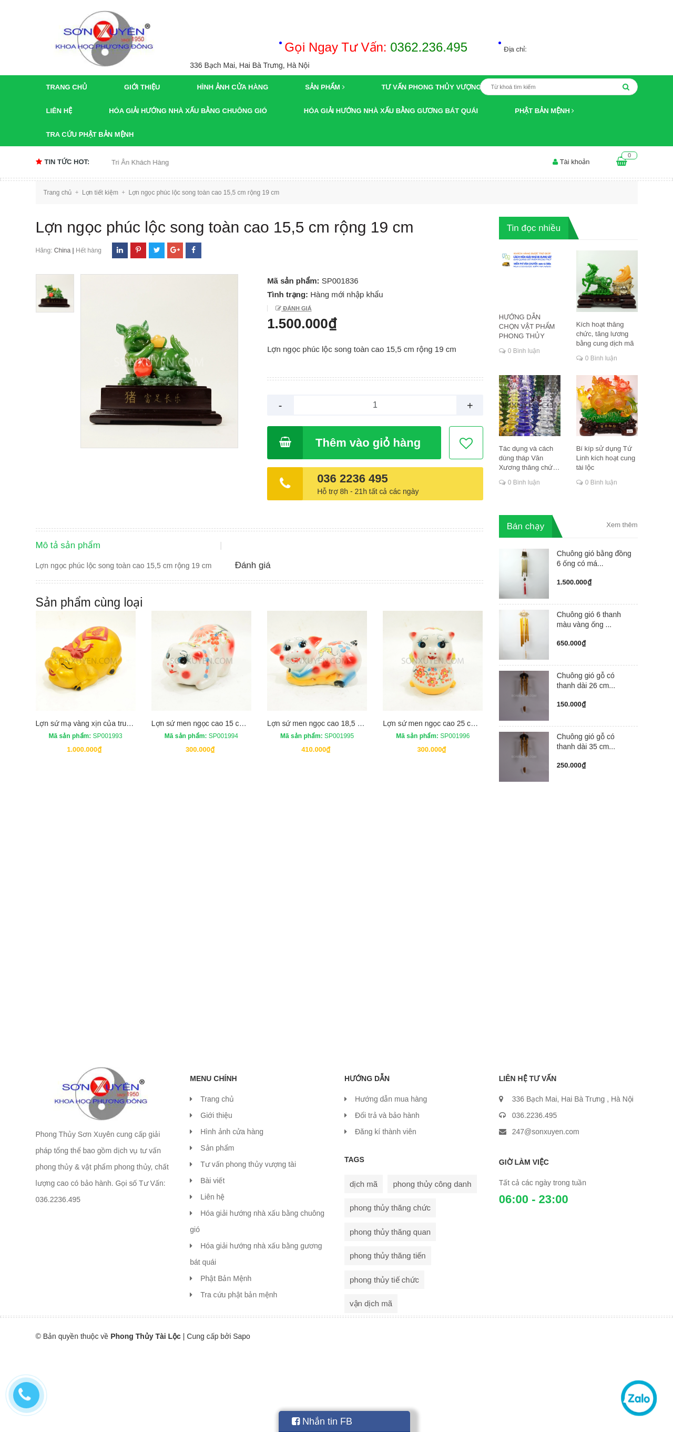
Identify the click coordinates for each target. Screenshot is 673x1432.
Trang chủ (67, 87)
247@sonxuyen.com (545, 1209)
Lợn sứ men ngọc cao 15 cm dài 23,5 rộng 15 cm (231, 808)
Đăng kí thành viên (385, 1209)
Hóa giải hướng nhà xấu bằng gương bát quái (391, 111)
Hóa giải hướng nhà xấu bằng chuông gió (188, 111)
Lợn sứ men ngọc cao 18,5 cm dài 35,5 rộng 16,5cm (353, 808)
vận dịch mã (371, 1380)
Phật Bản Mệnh (544, 111)
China (62, 250)
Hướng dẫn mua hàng (391, 1176)
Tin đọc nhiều (534, 228)
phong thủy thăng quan (390, 1309)
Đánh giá (296, 308)
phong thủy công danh (432, 1261)
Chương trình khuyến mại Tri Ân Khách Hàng (120, 162)
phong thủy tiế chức (384, 1357)
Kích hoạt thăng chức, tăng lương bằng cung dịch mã (605, 333)
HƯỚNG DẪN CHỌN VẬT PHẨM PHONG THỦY (527, 326)
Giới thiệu (142, 87)
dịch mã (364, 1261)
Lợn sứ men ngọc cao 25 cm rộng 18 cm (449, 808)
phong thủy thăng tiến (388, 1332)
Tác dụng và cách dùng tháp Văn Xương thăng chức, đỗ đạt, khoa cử (528, 458)
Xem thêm (621, 525)
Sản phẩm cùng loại (89, 687)
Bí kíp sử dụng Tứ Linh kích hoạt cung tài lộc (606, 458)
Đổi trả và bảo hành (387, 1192)
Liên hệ (59, 111)
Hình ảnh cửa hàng (232, 87)
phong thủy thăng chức (390, 1284)
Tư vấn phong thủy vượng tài (438, 87)
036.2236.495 (534, 1192)
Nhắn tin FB (322, 1421)
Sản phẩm (324, 87)
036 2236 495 (352, 478)
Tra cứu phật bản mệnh (90, 134)
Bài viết (212, 1258)
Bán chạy (525, 526)
